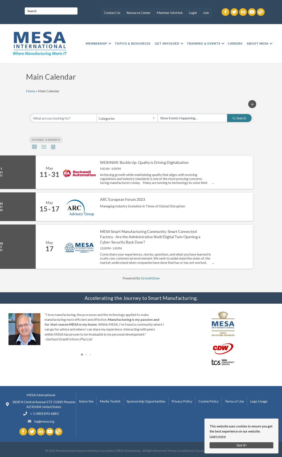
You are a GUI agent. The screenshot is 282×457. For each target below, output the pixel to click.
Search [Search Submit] (239, 118)
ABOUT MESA (257, 43)
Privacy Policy (182, 401)
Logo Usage (258, 401)
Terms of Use (234, 401)
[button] (252, 104)
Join (206, 13)
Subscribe (86, 401)
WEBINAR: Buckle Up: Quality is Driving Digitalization (144, 162)
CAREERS (235, 43)
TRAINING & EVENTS (203, 43)
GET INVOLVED (167, 43)
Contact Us (112, 13)
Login (193, 13)
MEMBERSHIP (96, 43)
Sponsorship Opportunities (146, 401)
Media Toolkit (110, 401)
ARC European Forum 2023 (122, 199)
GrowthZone (150, 278)
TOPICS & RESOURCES (132, 43)
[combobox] (127, 118)
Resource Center (139, 13)
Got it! (242, 445)
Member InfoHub (170, 13)
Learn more (218, 436)
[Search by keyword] (63, 118)
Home (30, 91)
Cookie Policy (208, 401)
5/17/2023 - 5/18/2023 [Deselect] (46, 139)
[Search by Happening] (192, 118)
